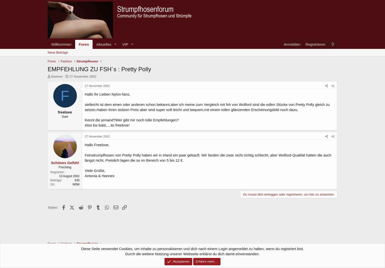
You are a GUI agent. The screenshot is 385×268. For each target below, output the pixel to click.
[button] (115, 44)
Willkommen (61, 44)
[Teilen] (327, 86)
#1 (333, 86)
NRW (76, 184)
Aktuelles (103, 44)
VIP (125, 44)
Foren (84, 44)
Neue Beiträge (58, 52)
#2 (333, 136)
